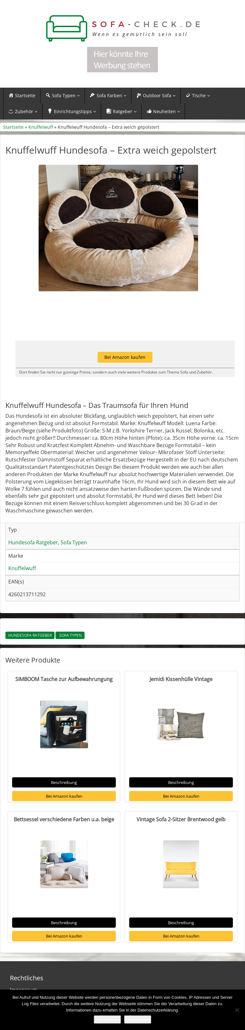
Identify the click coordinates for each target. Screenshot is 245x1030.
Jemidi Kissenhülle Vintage (181, 679)
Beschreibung (64, 782)
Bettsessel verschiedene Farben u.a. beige (64, 819)
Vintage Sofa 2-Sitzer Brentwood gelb (181, 819)
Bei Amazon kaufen (64, 796)
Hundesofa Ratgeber (30, 635)
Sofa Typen (70, 635)
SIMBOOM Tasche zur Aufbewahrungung (64, 679)
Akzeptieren (107, 1019)
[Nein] (237, 1010)
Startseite (13, 127)
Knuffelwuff (40, 127)
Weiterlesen (137, 1019)
